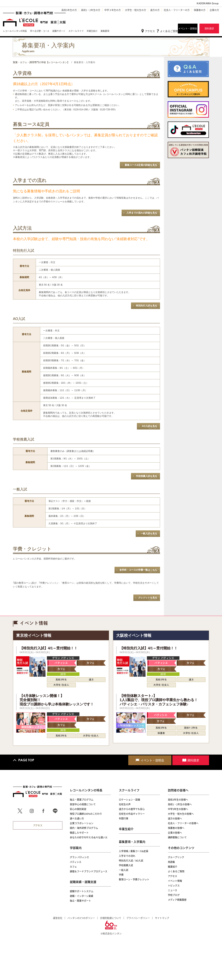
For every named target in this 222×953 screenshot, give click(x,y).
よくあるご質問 (169, 31)
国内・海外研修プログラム (84, 828)
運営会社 (57, 918)
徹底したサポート (79, 832)
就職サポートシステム (81, 891)
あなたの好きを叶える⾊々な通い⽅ (88, 837)
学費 (121, 875)
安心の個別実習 (78, 809)
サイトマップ (162, 918)
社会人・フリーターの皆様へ (183, 823)
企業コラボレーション (81, 823)
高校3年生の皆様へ (178, 799)
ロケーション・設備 (129, 799)
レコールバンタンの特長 (86, 790)
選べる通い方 (77, 818)
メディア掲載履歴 (177, 899)
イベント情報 (175, 881)
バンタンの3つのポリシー (81, 918)
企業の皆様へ (175, 832)
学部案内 (76, 848)
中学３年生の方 (112, 10)
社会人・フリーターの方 (177, 10)
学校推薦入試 (126, 865)
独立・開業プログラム (81, 799)
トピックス (174, 885)
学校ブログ (174, 895)
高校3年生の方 (69, 10)
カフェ (73, 866)
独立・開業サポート (80, 900)
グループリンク (176, 857)
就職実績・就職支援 (83, 882)
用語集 (171, 862)
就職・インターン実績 (81, 896)
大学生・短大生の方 (135, 10)
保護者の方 (200, 10)
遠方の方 (155, 10)
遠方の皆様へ (175, 818)
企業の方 (214, 10)
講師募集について (177, 837)
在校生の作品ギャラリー (132, 814)
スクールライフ (129, 790)
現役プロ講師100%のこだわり (86, 814)
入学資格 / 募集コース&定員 (133, 851)
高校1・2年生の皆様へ (180, 804)
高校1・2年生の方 (90, 10)
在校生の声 (125, 804)
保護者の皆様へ (176, 828)
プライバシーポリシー (138, 918)
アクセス (150, 31)
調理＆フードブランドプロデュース (88, 871)
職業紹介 (172, 866)
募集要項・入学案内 (132, 842)
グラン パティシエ (79, 857)
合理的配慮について (110, 918)
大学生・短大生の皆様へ (181, 814)
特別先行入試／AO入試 (131, 860)
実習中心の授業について (83, 804)
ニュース (172, 890)
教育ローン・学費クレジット (134, 879)
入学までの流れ (127, 856)
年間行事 (123, 818)
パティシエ (75, 862)
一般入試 (123, 870)
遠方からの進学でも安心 (132, 809)
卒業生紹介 (126, 829)
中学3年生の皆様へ (178, 809)
